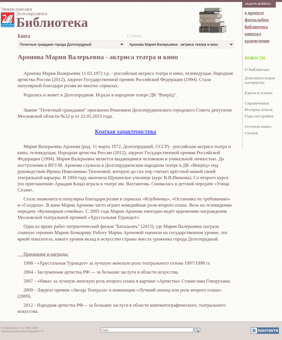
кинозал (253, 33)
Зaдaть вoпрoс (258, 3)
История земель (259, 110)
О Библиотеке (257, 70)
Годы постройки (259, 116)
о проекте (254, 12)
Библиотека (52, 22)
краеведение (257, 40)
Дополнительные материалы (260, 80)
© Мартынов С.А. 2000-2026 (19, 327)
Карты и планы (258, 93)
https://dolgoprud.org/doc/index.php (180, 44)
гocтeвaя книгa (258, 126)
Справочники (257, 103)
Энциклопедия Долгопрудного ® (22, 331)
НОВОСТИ (255, 58)
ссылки (251, 133)
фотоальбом (257, 19)
